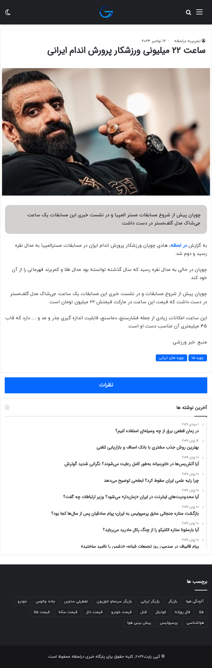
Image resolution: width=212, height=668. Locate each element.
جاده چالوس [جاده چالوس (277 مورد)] (45, 601)
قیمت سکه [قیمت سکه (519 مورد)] (67, 612)
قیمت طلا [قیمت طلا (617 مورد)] (42, 612)
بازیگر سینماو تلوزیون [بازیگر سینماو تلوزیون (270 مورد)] (114, 601)
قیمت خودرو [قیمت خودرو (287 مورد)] (121, 612)
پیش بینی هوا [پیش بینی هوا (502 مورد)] (139, 622)
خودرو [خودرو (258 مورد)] (22, 601)
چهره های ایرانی (171, 357)
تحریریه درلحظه (187, 41)
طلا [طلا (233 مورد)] (201, 612)
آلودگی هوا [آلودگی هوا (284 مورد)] (195, 601)
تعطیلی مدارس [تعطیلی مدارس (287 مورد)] (76, 601)
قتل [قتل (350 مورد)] (143, 612)
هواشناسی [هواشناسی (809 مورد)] (195, 622)
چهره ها (198, 357)
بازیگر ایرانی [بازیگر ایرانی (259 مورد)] (150, 601)
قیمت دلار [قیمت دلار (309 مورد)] (94, 612)
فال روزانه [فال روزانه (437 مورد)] (182, 612)
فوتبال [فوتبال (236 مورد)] (160, 612)
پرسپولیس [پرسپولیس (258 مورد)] (169, 622)
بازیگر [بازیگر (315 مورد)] (172, 601)
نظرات (106, 385)
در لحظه (179, 245)
